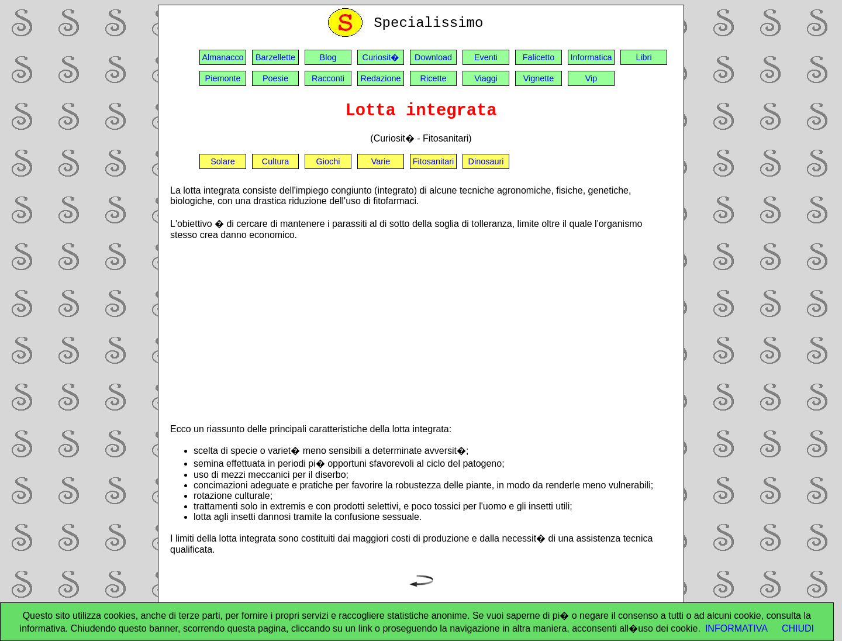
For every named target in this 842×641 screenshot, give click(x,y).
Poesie (275, 78)
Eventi (486, 57)
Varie (381, 161)
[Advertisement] (421, 331)
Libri (643, 57)
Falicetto (538, 57)
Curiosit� (381, 57)
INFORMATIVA (736, 628)
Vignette (538, 78)
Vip (591, 78)
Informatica (591, 57)
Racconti (328, 78)
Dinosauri (486, 161)
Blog (328, 57)
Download (433, 57)
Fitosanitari (433, 161)
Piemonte (223, 78)
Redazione (381, 78)
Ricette (433, 78)
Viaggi (486, 78)
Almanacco (222, 57)
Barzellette (275, 57)
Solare (222, 161)
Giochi (328, 161)
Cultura (275, 161)
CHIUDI (798, 628)
